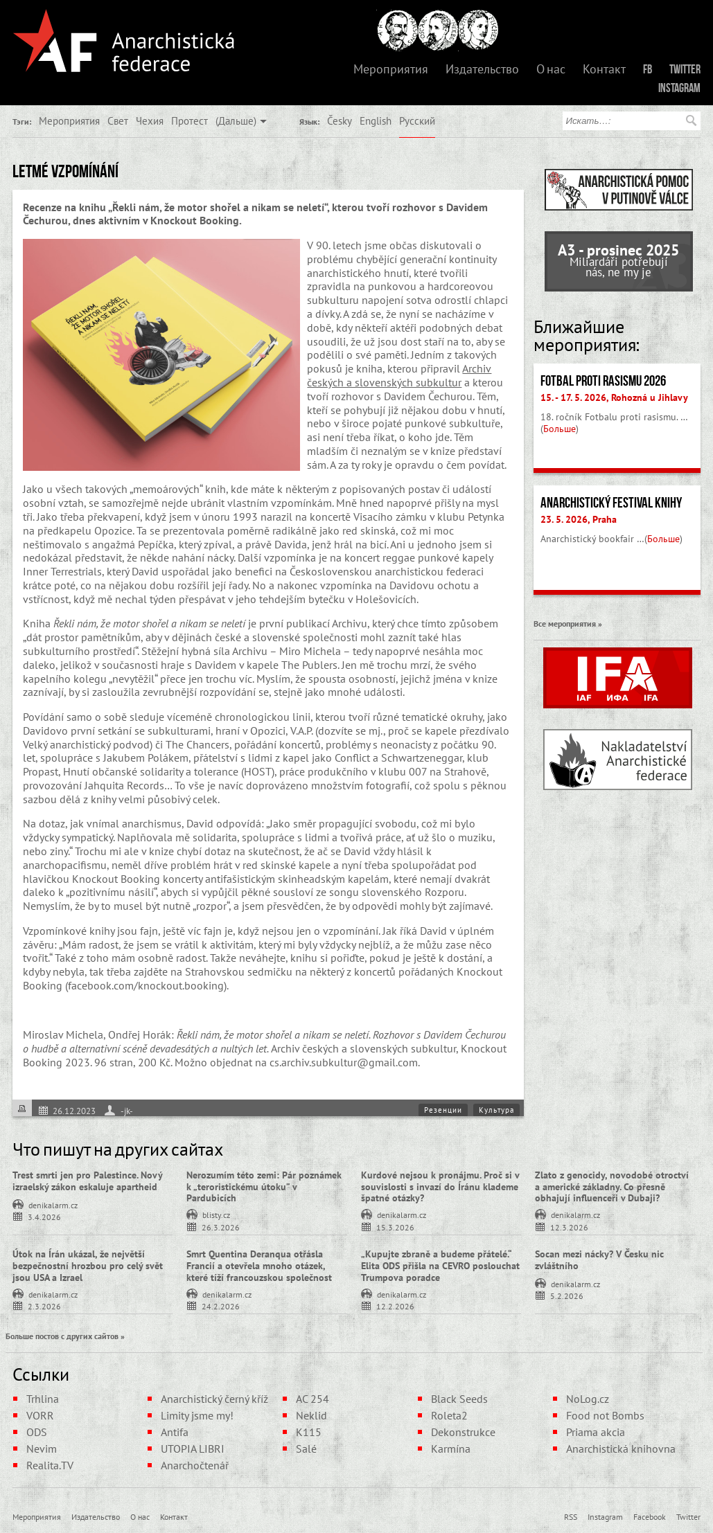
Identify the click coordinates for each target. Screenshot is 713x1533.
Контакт (604, 69)
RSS (570, 1516)
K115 (309, 1432)
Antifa (174, 1432)
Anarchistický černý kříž (214, 1399)
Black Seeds (459, 1399)
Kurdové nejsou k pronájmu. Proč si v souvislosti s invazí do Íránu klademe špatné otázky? (440, 1187)
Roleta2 (449, 1415)
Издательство (482, 69)
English (375, 120)
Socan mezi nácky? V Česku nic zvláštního (599, 1260)
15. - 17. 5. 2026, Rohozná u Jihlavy (614, 397)
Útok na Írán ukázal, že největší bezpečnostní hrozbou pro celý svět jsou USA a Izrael (87, 1266)
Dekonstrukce (463, 1432)
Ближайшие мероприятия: (587, 335)
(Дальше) (235, 120)
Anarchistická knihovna (621, 1448)
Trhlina (42, 1399)
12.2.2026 (395, 1305)
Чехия (150, 120)
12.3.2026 (569, 1226)
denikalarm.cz (53, 1204)
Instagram (679, 88)
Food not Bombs (605, 1415)
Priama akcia (595, 1432)
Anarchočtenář (195, 1465)
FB (647, 69)
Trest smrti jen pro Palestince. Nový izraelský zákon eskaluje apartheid (87, 1181)
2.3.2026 (44, 1305)
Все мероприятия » (568, 623)
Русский (417, 120)
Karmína (450, 1448)
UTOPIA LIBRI (193, 1448)
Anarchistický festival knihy (611, 502)
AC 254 (312, 1399)
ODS (36, 1432)
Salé (306, 1448)
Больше (559, 428)
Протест (189, 120)
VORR (40, 1415)
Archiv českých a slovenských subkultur (399, 375)
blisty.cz (216, 1214)
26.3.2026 (221, 1226)
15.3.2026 (395, 1226)
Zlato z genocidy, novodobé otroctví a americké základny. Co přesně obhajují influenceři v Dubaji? (612, 1187)
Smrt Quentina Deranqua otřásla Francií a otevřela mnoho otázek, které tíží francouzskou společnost (259, 1266)
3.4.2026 (44, 1216)
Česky (339, 120)
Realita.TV (49, 1465)
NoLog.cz (587, 1399)
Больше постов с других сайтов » (65, 1335)
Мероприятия (390, 69)
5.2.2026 (566, 1295)
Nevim (41, 1448)
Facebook (649, 1516)
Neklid (311, 1415)
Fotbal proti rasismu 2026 (603, 381)
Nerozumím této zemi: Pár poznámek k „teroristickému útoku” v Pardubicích (264, 1187)
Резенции (443, 1110)
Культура (496, 1110)
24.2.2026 (221, 1305)
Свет (117, 120)
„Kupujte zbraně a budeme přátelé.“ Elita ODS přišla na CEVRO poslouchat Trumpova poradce (440, 1266)
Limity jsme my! (197, 1415)
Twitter (685, 69)
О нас (550, 69)
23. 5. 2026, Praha (578, 519)
